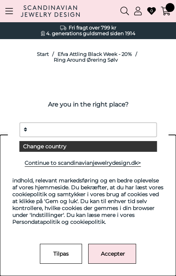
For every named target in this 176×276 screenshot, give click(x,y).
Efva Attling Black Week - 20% (95, 54)
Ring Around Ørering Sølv (86, 60)
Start (43, 54)
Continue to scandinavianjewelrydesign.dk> (83, 162)
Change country (44, 146)
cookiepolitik (87, 222)
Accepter (113, 253)
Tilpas (61, 253)
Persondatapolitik (36, 222)
